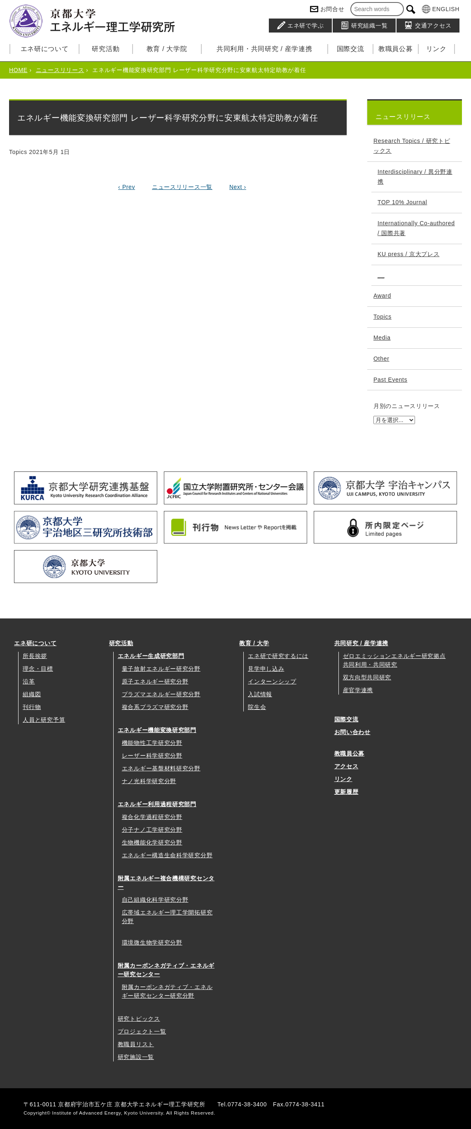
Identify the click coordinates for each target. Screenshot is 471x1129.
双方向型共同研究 (367, 677)
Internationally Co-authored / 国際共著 (416, 228)
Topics (382, 316)
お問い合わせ (352, 732)
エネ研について (45, 48)
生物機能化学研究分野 (152, 842)
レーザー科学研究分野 (152, 755)
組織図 (32, 694)
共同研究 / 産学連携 (361, 643)
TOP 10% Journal (402, 202)
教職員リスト (136, 1044)
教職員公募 (395, 48)
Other (381, 358)
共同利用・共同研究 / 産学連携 (264, 48)
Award (382, 295)
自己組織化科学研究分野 (155, 899)
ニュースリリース (60, 70)
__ (381, 275)
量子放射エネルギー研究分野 (161, 668)
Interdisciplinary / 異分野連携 (415, 176)
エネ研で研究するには (278, 656)
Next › (238, 187)
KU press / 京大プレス (408, 254)
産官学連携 (358, 690)
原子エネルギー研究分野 (155, 681)
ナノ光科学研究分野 (149, 781)
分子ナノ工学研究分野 (152, 829)
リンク (436, 48)
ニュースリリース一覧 (182, 187)
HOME (18, 70)
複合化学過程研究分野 (152, 817)
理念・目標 (38, 668)
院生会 (257, 707)
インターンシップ (272, 681)
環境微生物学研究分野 (152, 942)
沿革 (29, 681)
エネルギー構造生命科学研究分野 (167, 855)
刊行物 (32, 707)
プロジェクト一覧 (142, 1031)
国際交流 (350, 48)
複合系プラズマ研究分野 (155, 707)
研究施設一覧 (136, 1057)
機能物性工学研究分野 (152, 742)
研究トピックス (139, 1018)
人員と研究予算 (44, 719)
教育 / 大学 (254, 643)
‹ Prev (126, 187)
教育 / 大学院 (167, 48)
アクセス (346, 766)
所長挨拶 (35, 656)
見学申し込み (266, 668)
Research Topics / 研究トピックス (411, 146)
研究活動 (105, 48)
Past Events (390, 379)
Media (382, 337)
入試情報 (260, 694)
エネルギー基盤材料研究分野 (161, 768)
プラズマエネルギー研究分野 (161, 694)
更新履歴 (346, 791)
